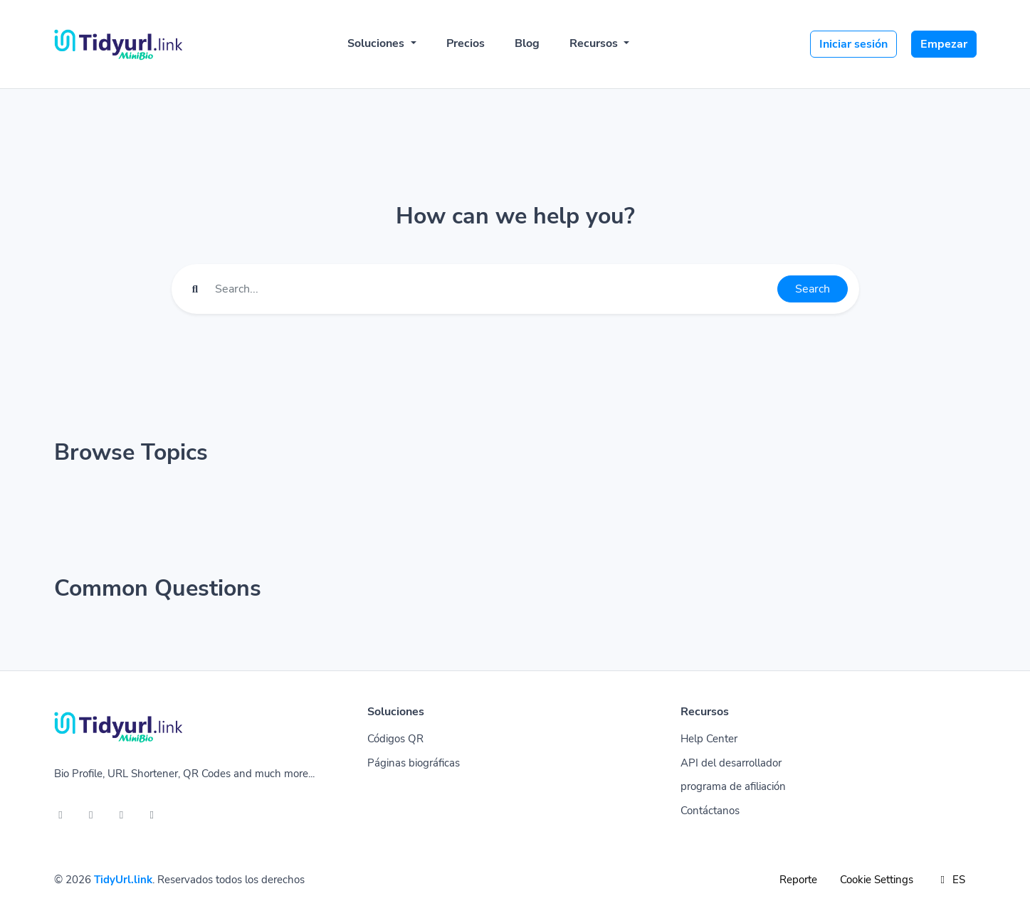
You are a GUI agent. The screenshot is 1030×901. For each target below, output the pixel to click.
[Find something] (491, 289)
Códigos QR (395, 739)
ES (950, 880)
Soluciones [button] (377, 43)
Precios (465, 43)
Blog (527, 43)
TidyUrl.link (123, 880)
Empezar (943, 44)
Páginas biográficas (413, 763)
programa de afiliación (733, 786)
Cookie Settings (876, 880)
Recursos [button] (595, 43)
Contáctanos (710, 810)
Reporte (798, 880)
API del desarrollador (731, 763)
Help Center (708, 739)
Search (812, 289)
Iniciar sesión (853, 44)
